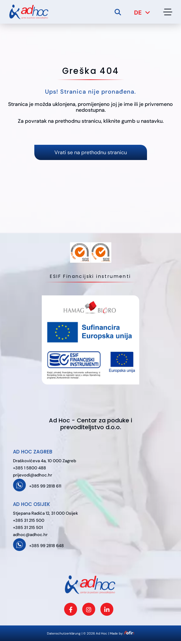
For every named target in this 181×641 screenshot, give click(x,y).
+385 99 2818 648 (46, 545)
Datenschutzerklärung (64, 633)
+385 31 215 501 (28, 527)
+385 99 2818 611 (45, 486)
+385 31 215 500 (28, 520)
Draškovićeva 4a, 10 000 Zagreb (44, 461)
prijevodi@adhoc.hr (32, 475)
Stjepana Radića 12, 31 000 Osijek (45, 513)
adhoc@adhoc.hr (30, 534)
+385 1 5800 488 (29, 468)
